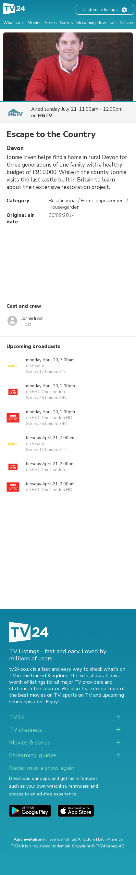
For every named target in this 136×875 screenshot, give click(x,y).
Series (51, 23)
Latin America (110, 839)
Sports (66, 23)
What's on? (13, 23)
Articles (127, 23)
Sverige (55, 839)
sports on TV (77, 695)
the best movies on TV (34, 695)
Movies (35, 23)
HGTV (45, 115)
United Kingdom (80, 839)
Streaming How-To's (96, 23)
